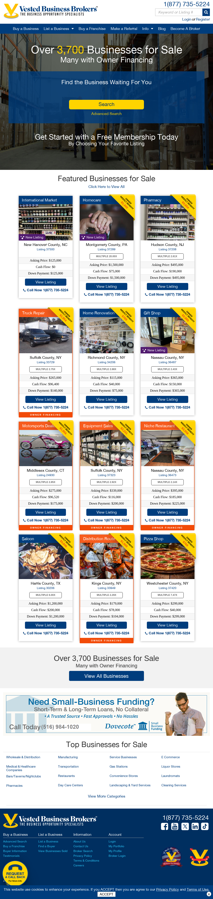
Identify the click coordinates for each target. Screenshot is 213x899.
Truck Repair (33, 313)
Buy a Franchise (92, 28)
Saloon (28, 538)
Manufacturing (68, 757)
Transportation (68, 766)
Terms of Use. (198, 889)
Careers (78, 865)
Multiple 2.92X (106, 482)
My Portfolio (116, 846)
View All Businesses (106, 676)
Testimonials (11, 855)
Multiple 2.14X (167, 482)
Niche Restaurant (159, 426)
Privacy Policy (82, 855)
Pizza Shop (153, 538)
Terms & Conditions (86, 860)
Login (186, 19)
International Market (39, 200)
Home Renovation (99, 313)
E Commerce (170, 757)
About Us (79, 841)
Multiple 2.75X (45, 369)
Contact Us (80, 846)
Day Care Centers (70, 785)
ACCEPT (106, 894)
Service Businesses (123, 757)
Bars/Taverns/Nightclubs (23, 776)
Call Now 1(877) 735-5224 (45, 290)
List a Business (56, 28)
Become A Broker (185, 28)
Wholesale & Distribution (23, 757)
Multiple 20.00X (106, 256)
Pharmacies (14, 785)
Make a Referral (124, 28)
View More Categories (106, 796)
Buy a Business (26, 28)
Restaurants (66, 776)
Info (145, 28)
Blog (162, 28)
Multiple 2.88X (106, 369)
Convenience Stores (124, 776)
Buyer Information (15, 851)
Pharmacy (152, 200)
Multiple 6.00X (45, 595)
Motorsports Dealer (39, 426)
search (106, 104)
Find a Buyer (46, 846)
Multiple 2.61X (167, 256)
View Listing (46, 282)
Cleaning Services (173, 785)
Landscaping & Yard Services (130, 785)
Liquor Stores (170, 766)
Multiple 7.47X (167, 595)
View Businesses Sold (52, 851)
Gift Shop (152, 313)
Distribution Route (99, 538)
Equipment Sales (98, 426)
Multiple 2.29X (106, 595)
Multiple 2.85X (45, 482)
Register (203, 19)
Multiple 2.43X (167, 369)
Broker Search (83, 851)
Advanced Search (106, 113)
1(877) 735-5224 (186, 3)
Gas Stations (119, 766)
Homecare (92, 200)
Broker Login (117, 855)
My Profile (115, 851)
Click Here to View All (106, 186)
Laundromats (170, 776)
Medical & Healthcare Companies (21, 768)
